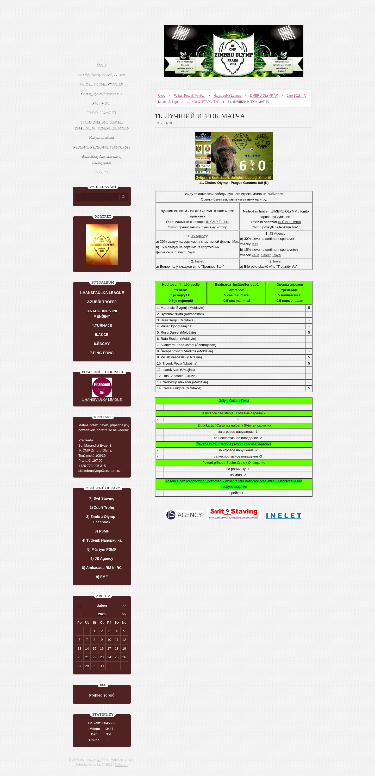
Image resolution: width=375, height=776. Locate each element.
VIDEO (102, 171)
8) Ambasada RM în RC (102, 568)
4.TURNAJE (102, 325)
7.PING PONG (102, 353)
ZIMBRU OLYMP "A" (264, 95)
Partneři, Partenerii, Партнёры (101, 147)
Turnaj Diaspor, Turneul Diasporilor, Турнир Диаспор (101, 125)
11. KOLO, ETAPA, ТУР (202, 102)
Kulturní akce (101, 137)
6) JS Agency (101, 558)
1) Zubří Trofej (102, 507)
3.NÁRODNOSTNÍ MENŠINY (102, 313)
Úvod (161, 95)
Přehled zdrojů (101, 695)
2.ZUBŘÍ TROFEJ (102, 302)
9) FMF (102, 577)
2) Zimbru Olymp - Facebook (101, 519)
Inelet (199, 261)
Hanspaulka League (227, 95)
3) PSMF (102, 531)
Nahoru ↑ (121, 764)
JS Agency (199, 236)
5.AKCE (101, 335)
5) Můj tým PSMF (101, 549)
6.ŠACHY (102, 344)
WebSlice (117, 760)
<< (80, 606)
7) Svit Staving (101, 498)
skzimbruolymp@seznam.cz (99, 471)
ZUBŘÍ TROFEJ (101, 112)
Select (180, 252)
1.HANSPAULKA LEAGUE (102, 293)
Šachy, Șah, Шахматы (101, 93)
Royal (190, 252)
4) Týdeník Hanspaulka (102, 540)
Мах (235, 241)
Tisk (130, 760)
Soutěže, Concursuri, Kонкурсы (101, 159)
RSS (105, 760)
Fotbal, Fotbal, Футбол (189, 95)
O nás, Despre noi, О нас (101, 74)
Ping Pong (101, 103)
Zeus (169, 252)
